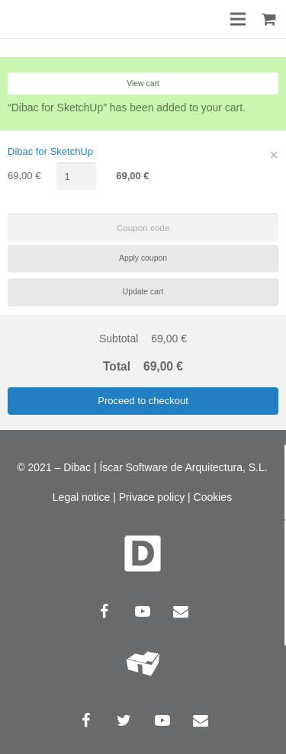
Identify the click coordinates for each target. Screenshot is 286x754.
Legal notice (82, 497)
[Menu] (238, 19)
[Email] (181, 611)
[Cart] (269, 19)
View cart (143, 83)
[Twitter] (124, 720)
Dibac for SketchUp (50, 151)
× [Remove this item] (274, 154)
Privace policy (152, 497)
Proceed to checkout (143, 400)
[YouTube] (143, 611)
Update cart (143, 291)
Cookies (213, 497)
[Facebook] (104, 611)
